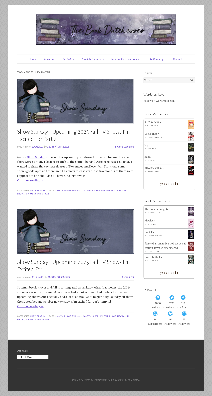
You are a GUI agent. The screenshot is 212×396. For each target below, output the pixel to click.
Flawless (149, 220)
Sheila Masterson (154, 212)
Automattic (133, 380)
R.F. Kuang (151, 160)
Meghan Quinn (153, 126)
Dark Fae (149, 232)
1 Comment (128, 277)
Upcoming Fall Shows (37, 194)
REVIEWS (66, 59)
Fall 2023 (77, 190)
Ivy (146, 145)
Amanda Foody (153, 172)
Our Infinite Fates (154, 257)
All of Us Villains (154, 168)
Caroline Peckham (154, 235)
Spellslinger (151, 133)
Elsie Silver (151, 224)
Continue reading (30, 180)
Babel (147, 156)
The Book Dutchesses (58, 146)
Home (33, 59)
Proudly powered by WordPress (88, 380)
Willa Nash (151, 149)
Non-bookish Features (124, 59)
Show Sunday (36, 157)
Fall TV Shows (90, 316)
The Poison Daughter (157, 209)
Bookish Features (91, 59)
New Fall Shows (104, 190)
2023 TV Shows (63, 190)
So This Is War (152, 122)
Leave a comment (124, 146)
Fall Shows (89, 190)
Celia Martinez (153, 251)
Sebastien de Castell (155, 137)
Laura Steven (152, 260)
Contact (177, 59)
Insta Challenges (156, 59)
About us (49, 59)
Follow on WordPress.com (159, 100)
